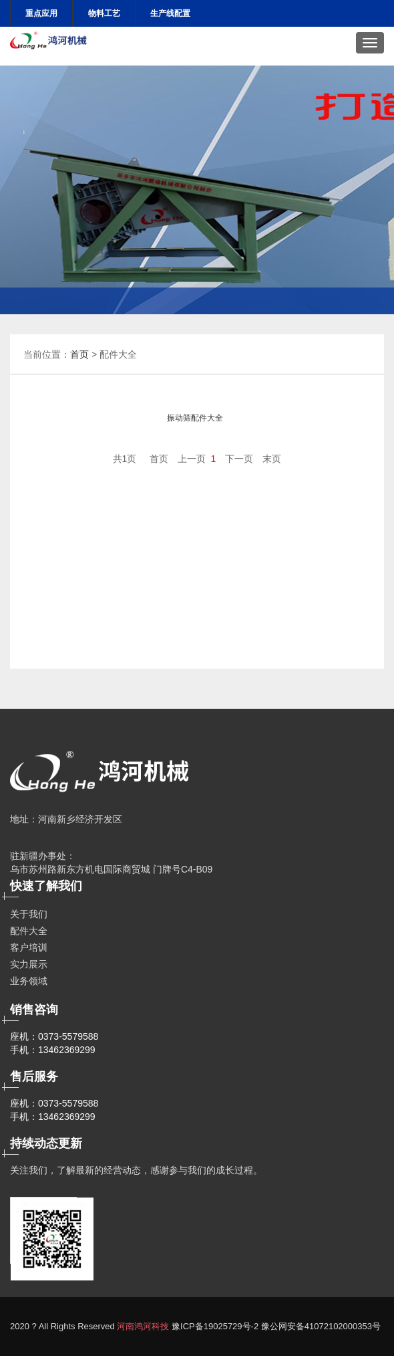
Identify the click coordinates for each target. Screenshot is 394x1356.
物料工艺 (104, 13)
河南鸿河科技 (143, 1326)
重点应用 (41, 13)
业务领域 (28, 981)
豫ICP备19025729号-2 (215, 1326)
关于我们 (28, 914)
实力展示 (28, 964)
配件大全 (28, 930)
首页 (79, 354)
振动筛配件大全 (195, 418)
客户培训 (28, 947)
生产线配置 (170, 13)
